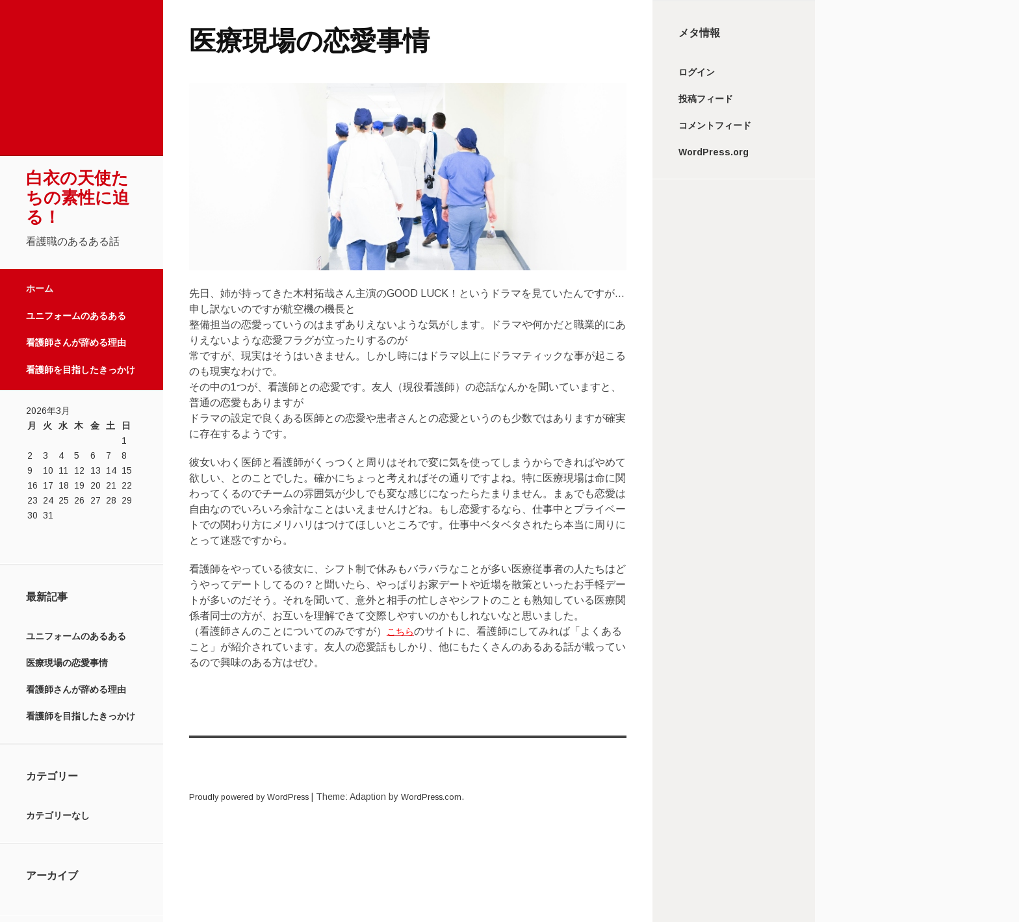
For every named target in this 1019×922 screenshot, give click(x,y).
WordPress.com (446, 796)
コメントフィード (714, 125)
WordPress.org (713, 152)
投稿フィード (705, 99)
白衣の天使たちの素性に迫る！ (77, 197)
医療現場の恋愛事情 (67, 663)
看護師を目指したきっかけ (80, 370)
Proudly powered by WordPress (254, 796)
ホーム (39, 288)
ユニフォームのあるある (76, 316)
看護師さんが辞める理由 (76, 342)
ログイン (696, 72)
